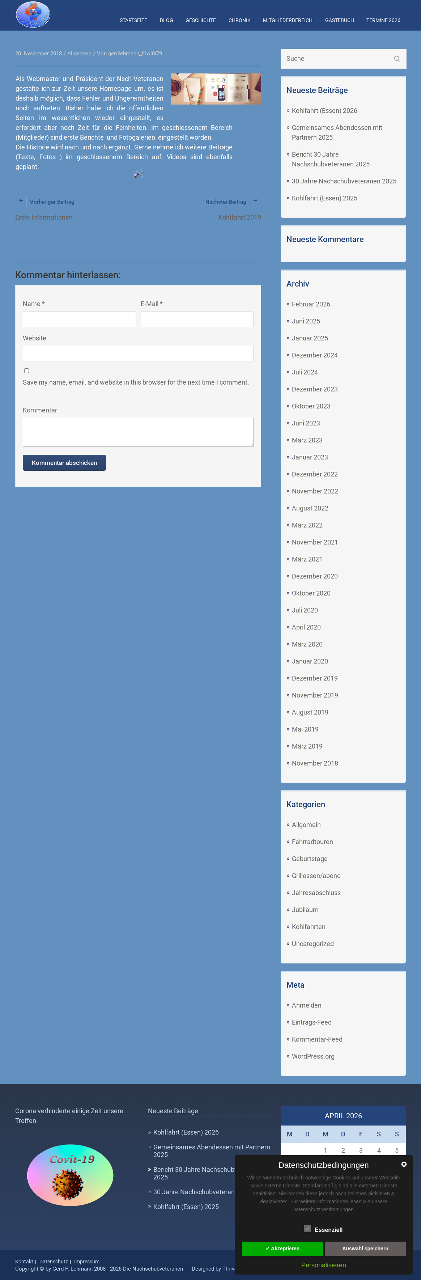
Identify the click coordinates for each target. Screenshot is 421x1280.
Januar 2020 (310, 661)
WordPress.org (313, 1056)
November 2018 (315, 763)
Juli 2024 (305, 372)
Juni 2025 (306, 321)
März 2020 (307, 644)
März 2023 (307, 440)
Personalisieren (323, 1265)
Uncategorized (313, 944)
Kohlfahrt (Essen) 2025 (324, 198)
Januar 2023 (310, 457)
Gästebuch (339, 20)
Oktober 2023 (311, 406)
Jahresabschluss (316, 893)
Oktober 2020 (311, 593)
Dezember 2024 (315, 355)
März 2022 (307, 525)
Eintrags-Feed (312, 1022)
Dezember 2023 (315, 389)
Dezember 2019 (315, 678)
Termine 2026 (383, 20)
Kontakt (24, 1261)
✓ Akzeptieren (282, 1248)
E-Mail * (152, 304)
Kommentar (40, 410)
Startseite (133, 20)
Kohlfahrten (309, 927)
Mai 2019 (305, 729)
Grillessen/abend (316, 876)
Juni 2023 (306, 423)
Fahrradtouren (312, 841)
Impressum (86, 1261)
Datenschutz (53, 1261)
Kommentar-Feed (317, 1039)
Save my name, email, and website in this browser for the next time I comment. (136, 382)
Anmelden (307, 1005)
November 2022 (315, 491)
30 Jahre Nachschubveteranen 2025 (344, 181)
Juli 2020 (305, 610)
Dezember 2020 (315, 576)
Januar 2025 (310, 338)
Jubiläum (305, 910)
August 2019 (310, 712)
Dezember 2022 (315, 474)
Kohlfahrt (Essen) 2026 (324, 110)
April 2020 (306, 627)
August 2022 (310, 508)
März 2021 (307, 559)
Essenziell (323, 1229)
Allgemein (306, 824)
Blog (166, 20)
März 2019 (307, 746)
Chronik (240, 20)
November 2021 (315, 542)
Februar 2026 (311, 304)
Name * (34, 304)
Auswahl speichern (365, 1248)
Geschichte (201, 20)
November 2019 (315, 695)
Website (34, 338)
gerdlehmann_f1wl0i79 (135, 53)
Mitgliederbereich (287, 20)
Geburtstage (310, 858)
